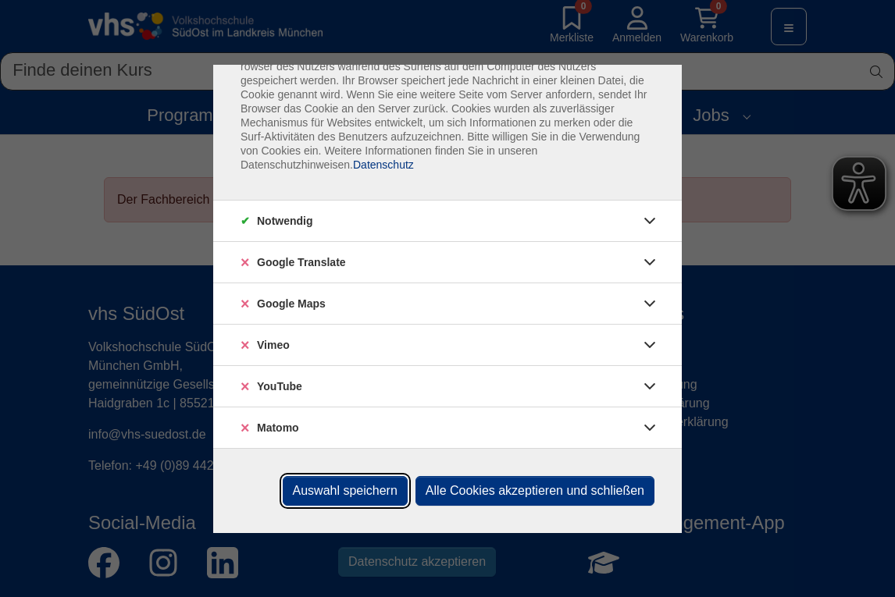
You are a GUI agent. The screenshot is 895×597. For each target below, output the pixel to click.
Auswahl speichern (345, 490)
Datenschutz (383, 164)
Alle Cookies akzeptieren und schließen (535, 490)
